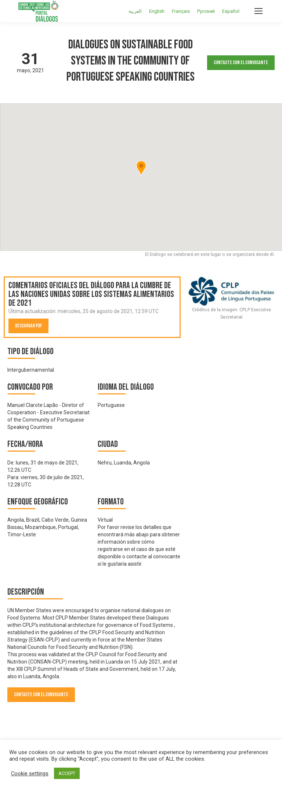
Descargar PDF (28, 326)
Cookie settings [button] (29, 773)
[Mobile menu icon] (258, 11)
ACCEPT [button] (66, 773)
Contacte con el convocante (241, 62)
